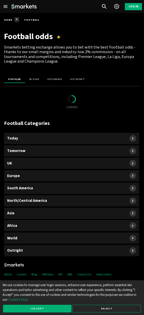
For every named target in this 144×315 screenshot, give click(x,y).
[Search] (104, 6)
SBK (69, 274)
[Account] (116, 6)
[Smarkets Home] (24, 6)
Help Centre (103, 274)
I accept (37, 308)
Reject (106, 308)
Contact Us (84, 274)
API (60, 274)
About (8, 274)
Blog (34, 274)
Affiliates (47, 274)
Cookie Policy (18, 299)
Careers (22, 274)
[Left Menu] (5, 6)
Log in (133, 6)
